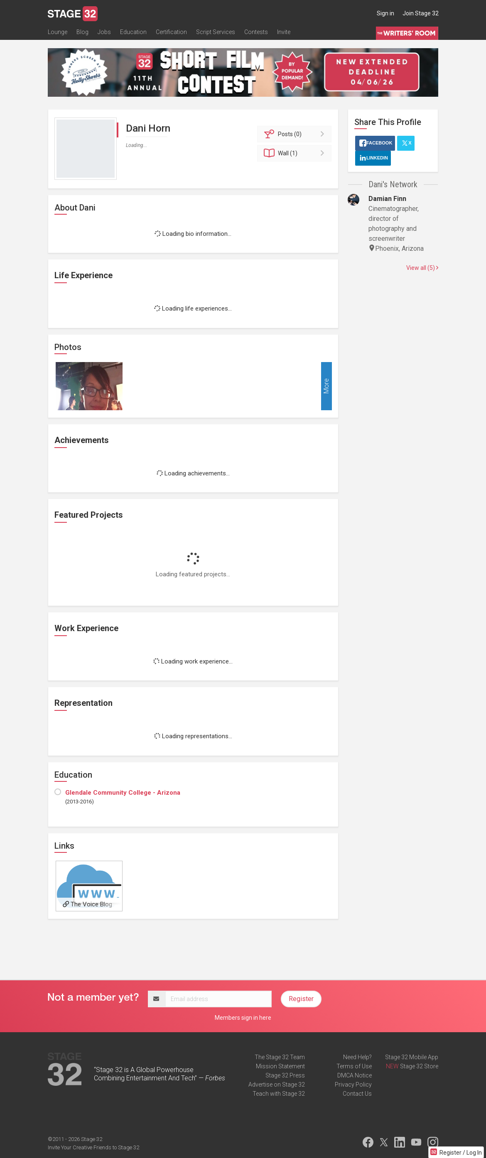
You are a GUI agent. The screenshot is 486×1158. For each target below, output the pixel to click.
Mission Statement (280, 1066)
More (326, 386)
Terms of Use (354, 1066)
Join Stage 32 (421, 13)
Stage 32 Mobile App (411, 1057)
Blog (82, 32)
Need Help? (357, 1057)
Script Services (215, 32)
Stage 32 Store (419, 1066)
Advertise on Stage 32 (276, 1084)
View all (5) (422, 267)
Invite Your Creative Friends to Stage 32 (93, 1147)
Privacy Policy (353, 1084)
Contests (256, 32)
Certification (171, 32)
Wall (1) (295, 153)
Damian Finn (387, 199)
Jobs (104, 32)
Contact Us (357, 1093)
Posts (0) (295, 134)
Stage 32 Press (285, 1075)
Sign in (385, 13)
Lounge (57, 32)
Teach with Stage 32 (279, 1093)
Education (133, 32)
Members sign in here (243, 1017)
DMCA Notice (354, 1075)
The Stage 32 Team (280, 1057)
